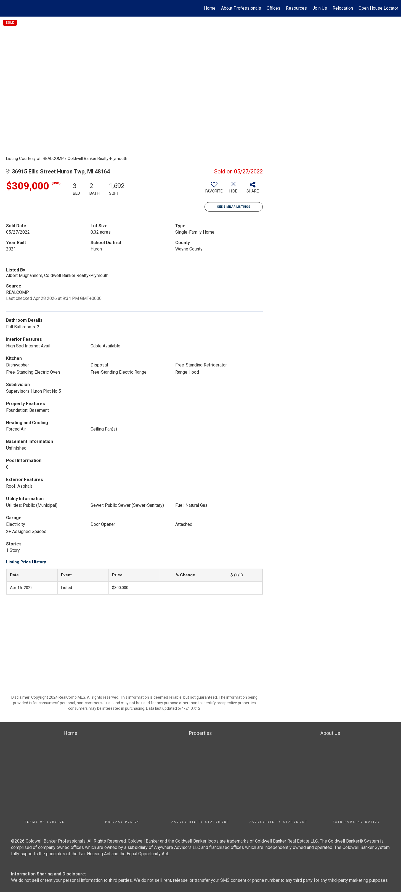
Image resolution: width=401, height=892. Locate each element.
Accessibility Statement (200, 821)
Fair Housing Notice (356, 821)
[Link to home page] (7, 8)
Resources (296, 8)
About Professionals (241, 8)
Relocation (343, 8)
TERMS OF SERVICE (45, 821)
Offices (273, 8)
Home (210, 8)
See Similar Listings (233, 207)
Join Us (319, 8)
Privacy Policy (122, 821)
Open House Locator (378, 8)
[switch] (214, 189)
